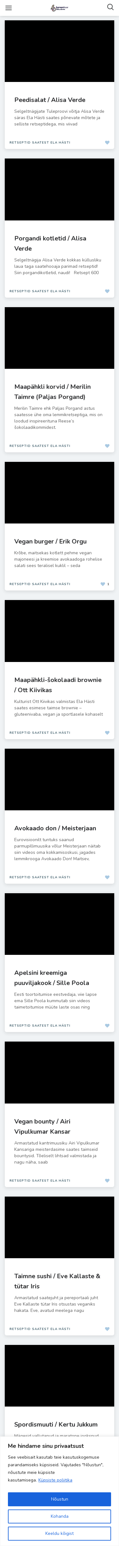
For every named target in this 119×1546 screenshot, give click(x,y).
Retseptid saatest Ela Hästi (40, 142)
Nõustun (59, 1499)
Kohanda (60, 1516)
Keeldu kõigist (59, 1533)
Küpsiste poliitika (55, 1480)
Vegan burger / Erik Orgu (50, 541)
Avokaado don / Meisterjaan (55, 828)
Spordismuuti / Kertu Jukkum (56, 1424)
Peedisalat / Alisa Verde (49, 100)
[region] (59, 1491)
